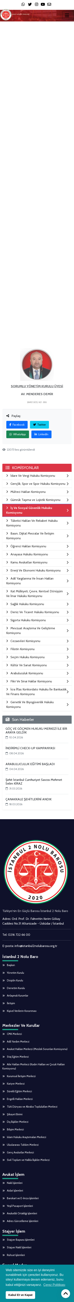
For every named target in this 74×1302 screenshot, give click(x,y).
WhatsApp (17, 434)
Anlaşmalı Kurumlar (15, 995)
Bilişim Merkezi (13, 1129)
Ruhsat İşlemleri (13, 1255)
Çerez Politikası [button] (54, 1284)
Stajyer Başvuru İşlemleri (18, 1239)
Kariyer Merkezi (13, 1083)
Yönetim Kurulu (13, 972)
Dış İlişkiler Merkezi (15, 1121)
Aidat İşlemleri (12, 1190)
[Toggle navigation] (68, 15)
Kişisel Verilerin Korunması (19, 1010)
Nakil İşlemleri (12, 1182)
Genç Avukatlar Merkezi (18, 1152)
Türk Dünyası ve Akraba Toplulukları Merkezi (29, 1106)
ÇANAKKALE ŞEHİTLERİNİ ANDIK (29, 799)
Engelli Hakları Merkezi (17, 1098)
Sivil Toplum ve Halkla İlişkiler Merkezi (26, 1159)
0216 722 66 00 (19, 935)
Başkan (8, 965)
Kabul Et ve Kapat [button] (20, 1294)
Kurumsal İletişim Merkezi (19, 1076)
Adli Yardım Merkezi (15, 1041)
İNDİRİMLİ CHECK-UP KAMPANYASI (30, 748)
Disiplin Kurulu (12, 980)
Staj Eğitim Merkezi (15, 1056)
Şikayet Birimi (12, 1114)
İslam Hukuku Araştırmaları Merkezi (24, 1137)
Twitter (39, 424)
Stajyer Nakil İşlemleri (16, 1247)
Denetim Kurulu (13, 988)
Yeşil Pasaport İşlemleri (17, 1205)
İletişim (8, 1003)
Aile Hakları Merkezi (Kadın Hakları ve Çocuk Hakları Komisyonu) (33, 1066)
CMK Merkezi (12, 1033)
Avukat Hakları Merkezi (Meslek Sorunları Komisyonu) (34, 1049)
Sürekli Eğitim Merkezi (17, 1091)
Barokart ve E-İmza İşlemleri (20, 1198)
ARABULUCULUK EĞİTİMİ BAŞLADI (30, 764)
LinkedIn (41, 434)
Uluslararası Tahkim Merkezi (20, 1144)
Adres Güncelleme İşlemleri (20, 1221)
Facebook (16, 424)
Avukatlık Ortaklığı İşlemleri (19, 1213)
